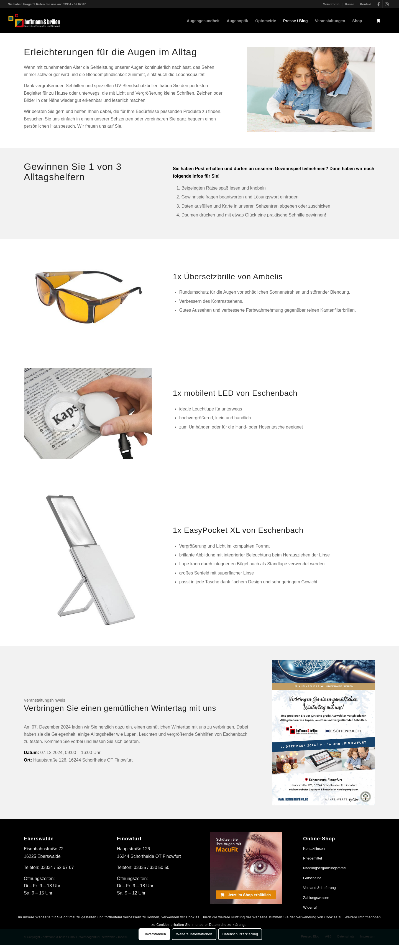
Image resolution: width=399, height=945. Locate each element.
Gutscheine (312, 878)
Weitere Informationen (194, 934)
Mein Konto (331, 4)
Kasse (349, 4)
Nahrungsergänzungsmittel (324, 868)
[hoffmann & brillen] (34, 20)
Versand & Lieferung (319, 888)
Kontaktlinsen (314, 848)
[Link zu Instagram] (387, 4)
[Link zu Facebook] (378, 4)
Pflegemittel (312, 858)
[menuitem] (331, 4)
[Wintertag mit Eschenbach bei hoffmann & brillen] (323, 733)
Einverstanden (154, 934)
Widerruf (310, 907)
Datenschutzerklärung (240, 934)
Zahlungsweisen (316, 898)
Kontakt (365, 4)
